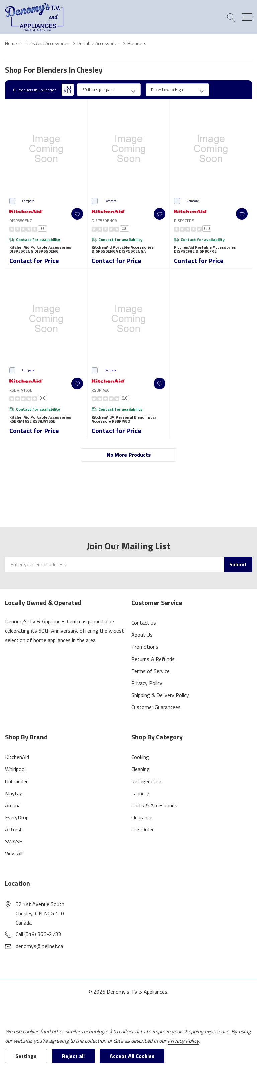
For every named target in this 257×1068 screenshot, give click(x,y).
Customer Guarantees (156, 707)
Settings (25, 1056)
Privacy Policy (146, 683)
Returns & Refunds (153, 659)
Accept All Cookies (132, 1056)
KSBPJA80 (101, 390)
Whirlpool (15, 769)
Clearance (141, 817)
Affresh (14, 829)
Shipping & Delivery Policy (160, 695)
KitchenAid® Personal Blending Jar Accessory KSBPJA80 (124, 419)
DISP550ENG (20, 220)
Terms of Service (150, 671)
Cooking (140, 757)
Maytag (14, 793)
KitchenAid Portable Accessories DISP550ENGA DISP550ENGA (123, 249)
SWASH (14, 841)
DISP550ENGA (104, 220)
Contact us (143, 623)
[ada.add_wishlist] (77, 214)
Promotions (144, 647)
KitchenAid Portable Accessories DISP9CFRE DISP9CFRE (205, 249)
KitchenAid (17, 757)
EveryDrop (17, 817)
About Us (142, 635)
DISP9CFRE (184, 220)
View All (13, 853)
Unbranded (17, 781)
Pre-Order (142, 829)
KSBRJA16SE (20, 390)
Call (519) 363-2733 (38, 934)
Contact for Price (34, 260)
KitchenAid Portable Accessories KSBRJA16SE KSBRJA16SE (40, 419)
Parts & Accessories (154, 805)
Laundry (140, 793)
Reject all (73, 1056)
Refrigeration (146, 781)
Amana (13, 805)
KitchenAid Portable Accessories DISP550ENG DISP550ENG (40, 249)
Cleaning (140, 769)
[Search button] (231, 17)
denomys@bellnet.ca (39, 946)
